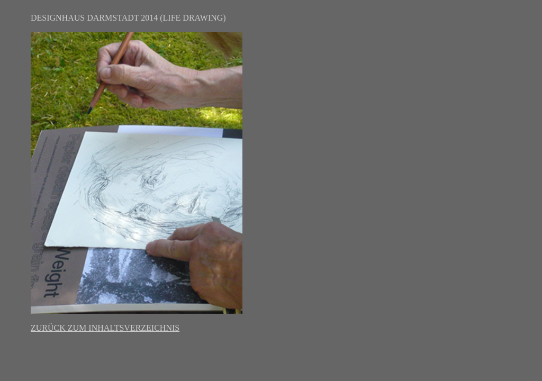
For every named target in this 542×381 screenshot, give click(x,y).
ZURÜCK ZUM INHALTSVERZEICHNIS (105, 327)
